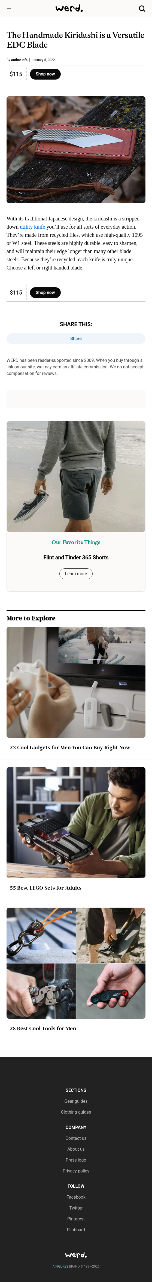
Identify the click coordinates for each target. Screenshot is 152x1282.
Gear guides (76, 1101)
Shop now (45, 74)
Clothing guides (76, 1112)
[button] (9, 9)
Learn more (76, 573)
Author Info (19, 60)
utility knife (32, 227)
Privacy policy (76, 1171)
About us (76, 1149)
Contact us (76, 1138)
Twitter (76, 1208)
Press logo (76, 1160)
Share (76, 338)
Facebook (75, 1197)
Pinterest (76, 1219)
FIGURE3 (62, 1266)
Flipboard (76, 1229)
